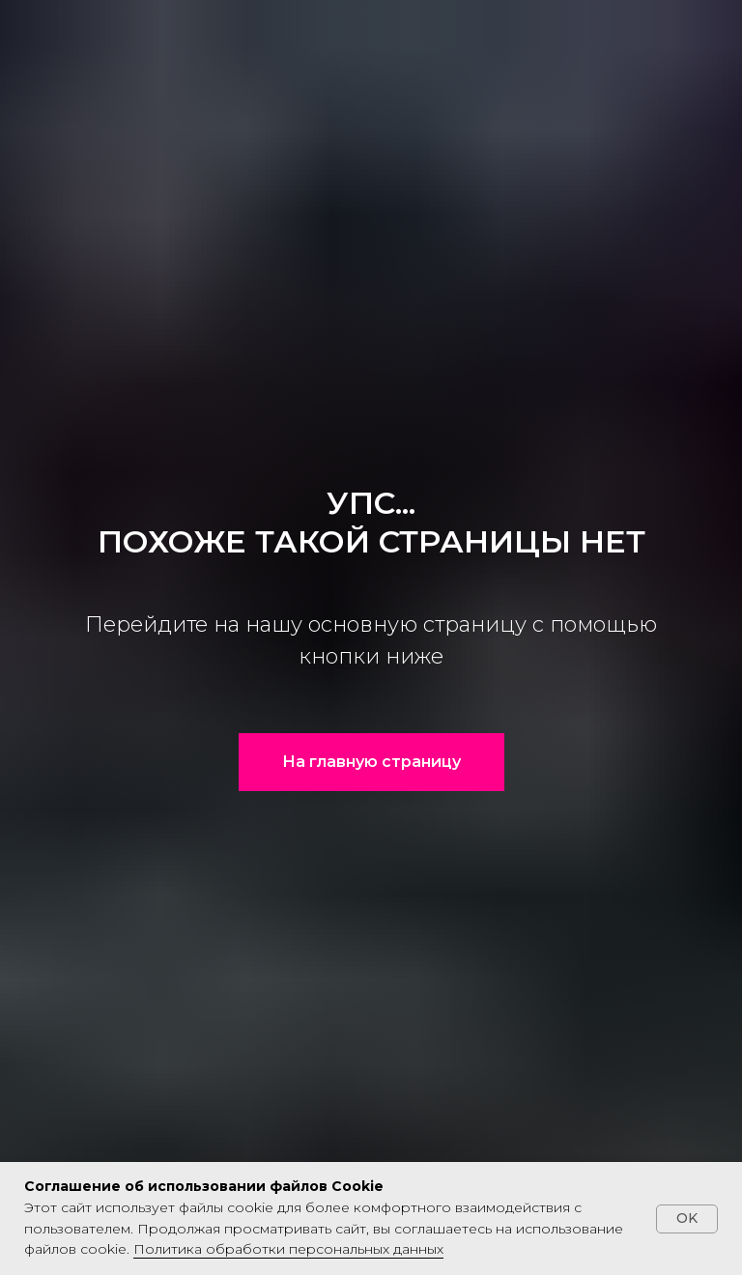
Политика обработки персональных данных (288, 1249)
